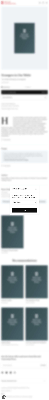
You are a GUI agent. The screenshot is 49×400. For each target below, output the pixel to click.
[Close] (36, 189)
